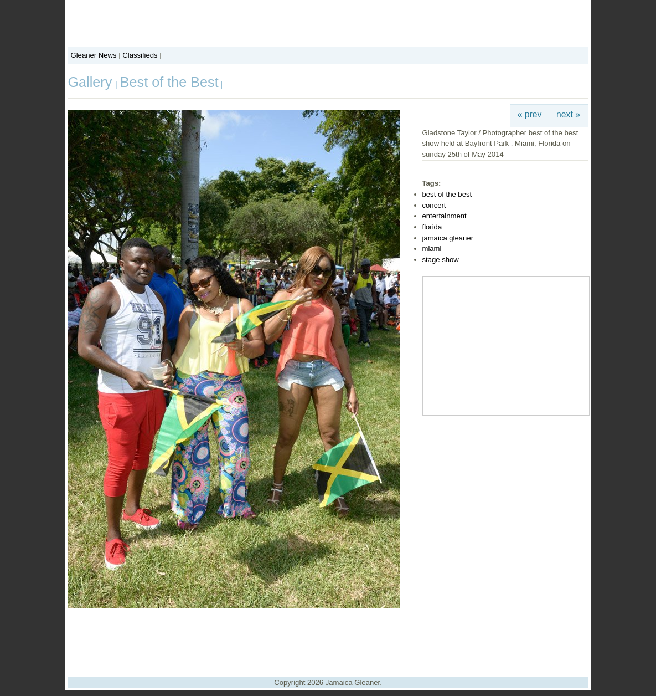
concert (434, 205)
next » (568, 114)
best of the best (447, 194)
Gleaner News (94, 55)
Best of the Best (169, 82)
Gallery (92, 82)
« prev (530, 114)
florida (432, 227)
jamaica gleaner (448, 238)
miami (432, 248)
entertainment (444, 216)
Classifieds (139, 55)
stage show (440, 259)
